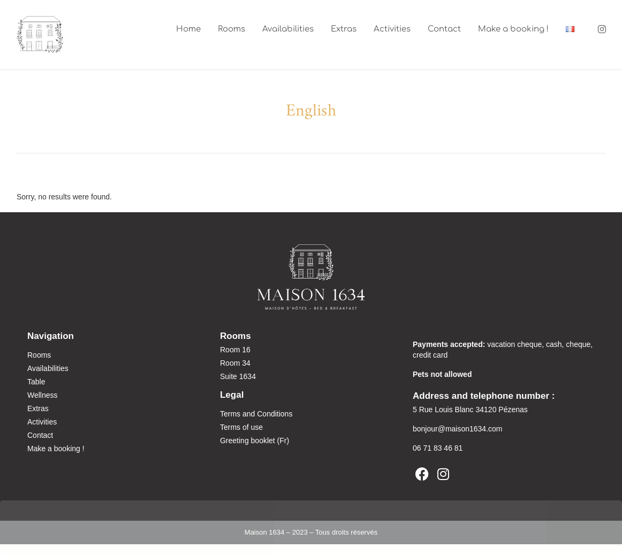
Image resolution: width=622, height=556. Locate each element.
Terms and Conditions (256, 414)
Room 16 (235, 350)
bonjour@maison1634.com (458, 429)
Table (36, 382)
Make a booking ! (513, 29)
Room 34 (235, 363)
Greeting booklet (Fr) (254, 441)
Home (188, 29)
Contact (444, 29)
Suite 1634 (238, 377)
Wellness (42, 395)
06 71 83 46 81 (437, 448)
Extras (343, 29)
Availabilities (288, 29)
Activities (392, 29)
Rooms (231, 29)
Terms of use (241, 427)
